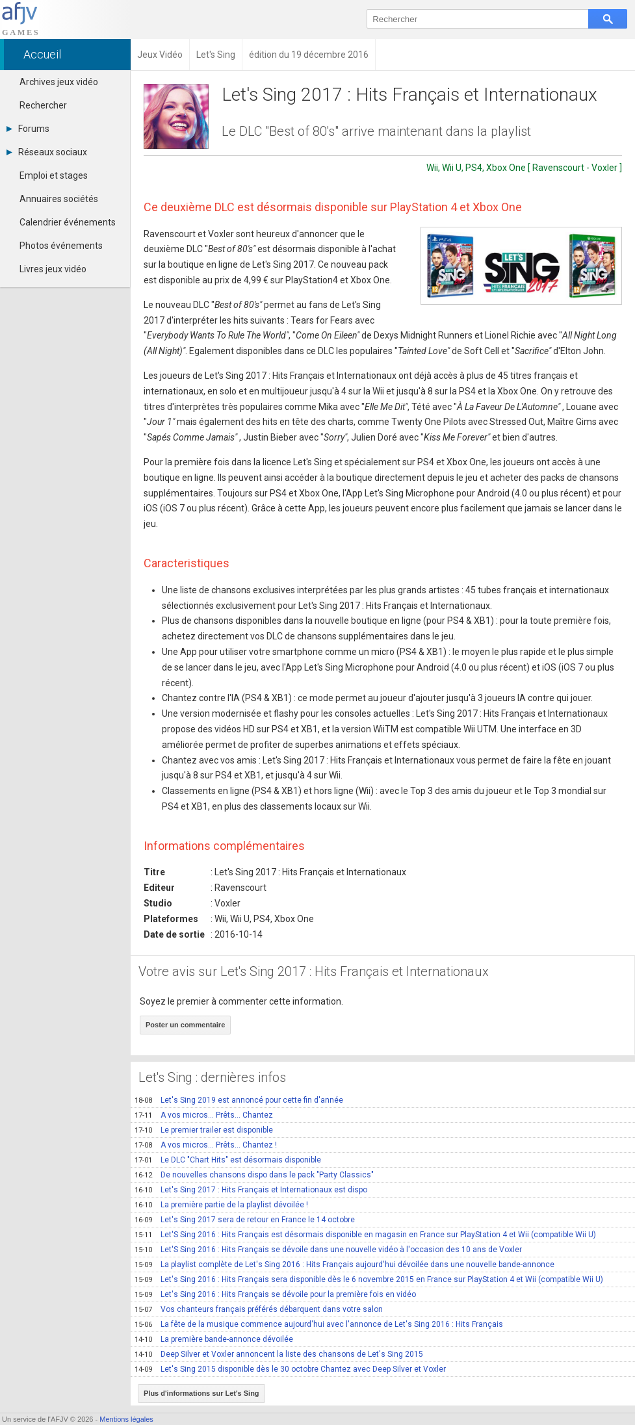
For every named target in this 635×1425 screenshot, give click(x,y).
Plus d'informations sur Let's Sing (201, 1393)
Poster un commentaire (185, 1025)
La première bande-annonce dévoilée (214, 1339)
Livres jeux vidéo (52, 269)
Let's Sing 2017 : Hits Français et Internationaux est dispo (251, 1189)
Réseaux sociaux (46, 152)
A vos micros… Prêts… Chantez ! (206, 1144)
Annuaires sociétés (58, 199)
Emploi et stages (53, 175)
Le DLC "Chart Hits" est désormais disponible (228, 1159)
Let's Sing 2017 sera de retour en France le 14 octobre (245, 1219)
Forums (27, 128)
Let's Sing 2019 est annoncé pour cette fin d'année (239, 1100)
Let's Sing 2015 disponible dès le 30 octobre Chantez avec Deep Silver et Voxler (290, 1369)
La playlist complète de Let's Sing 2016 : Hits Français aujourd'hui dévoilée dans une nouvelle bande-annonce (344, 1264)
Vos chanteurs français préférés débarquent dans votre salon (259, 1309)
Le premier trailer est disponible (204, 1130)
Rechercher (43, 105)
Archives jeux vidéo (58, 82)
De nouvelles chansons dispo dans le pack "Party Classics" (254, 1174)
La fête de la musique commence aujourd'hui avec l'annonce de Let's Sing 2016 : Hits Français (319, 1324)
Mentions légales (126, 1419)
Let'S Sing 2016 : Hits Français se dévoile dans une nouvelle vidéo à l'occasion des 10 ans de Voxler (328, 1249)
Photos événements (61, 245)
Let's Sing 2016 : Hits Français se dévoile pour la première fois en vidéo (275, 1294)
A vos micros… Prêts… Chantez (204, 1115)
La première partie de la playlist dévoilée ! (221, 1204)
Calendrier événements (67, 222)
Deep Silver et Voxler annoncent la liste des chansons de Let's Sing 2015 (279, 1354)
